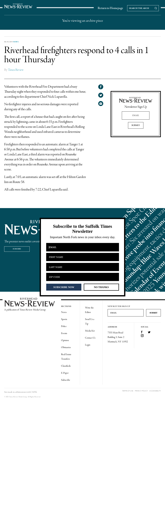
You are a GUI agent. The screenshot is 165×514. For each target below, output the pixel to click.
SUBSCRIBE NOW (63, 287)
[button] (82, 229)
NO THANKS (101, 287)
